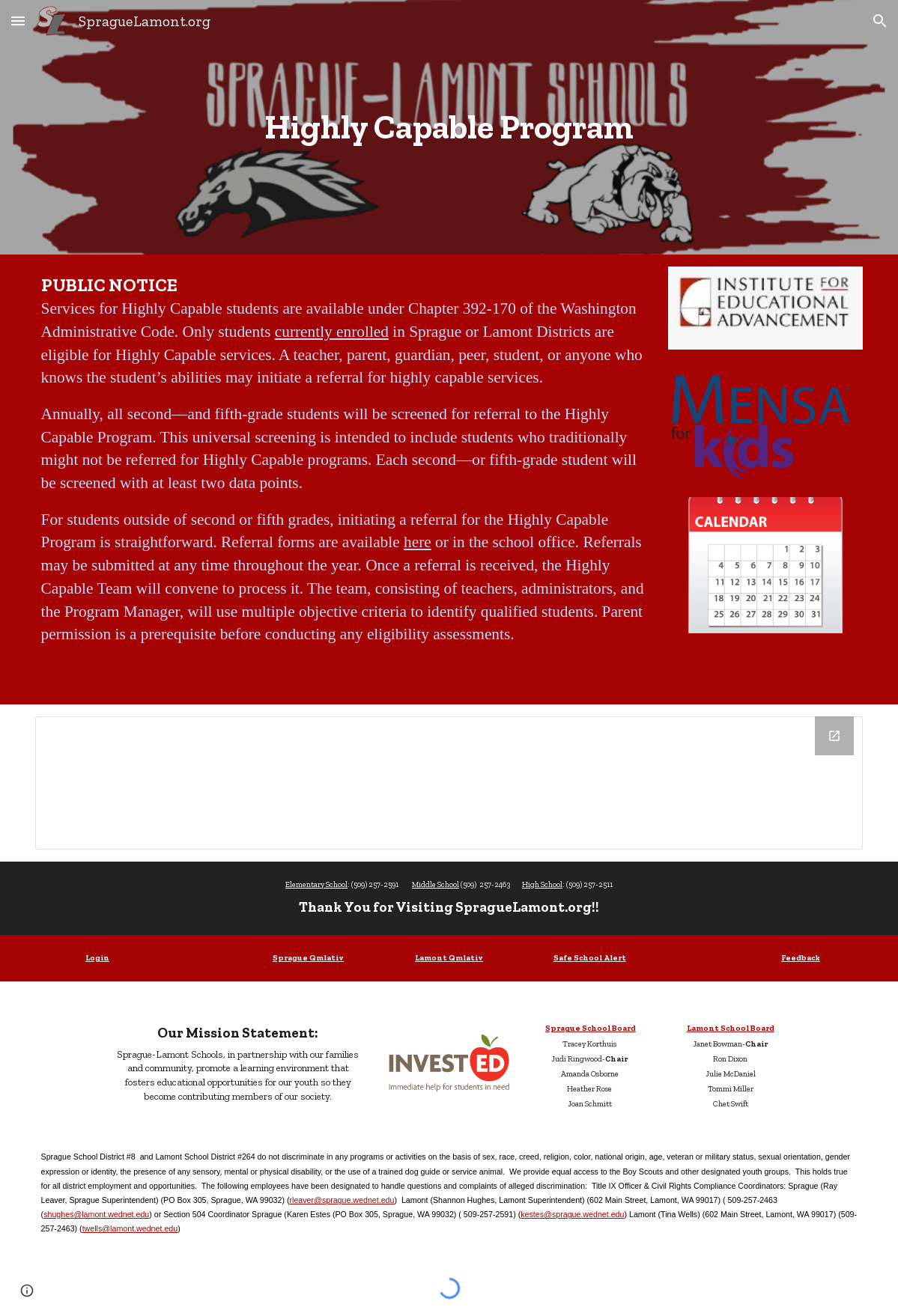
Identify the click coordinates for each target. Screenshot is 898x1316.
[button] (18, 20)
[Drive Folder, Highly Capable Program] (449, 783)
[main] (449, 127)
